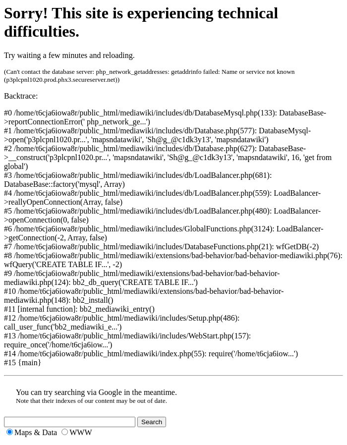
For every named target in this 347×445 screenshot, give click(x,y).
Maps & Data (35, 432)
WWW (80, 432)
